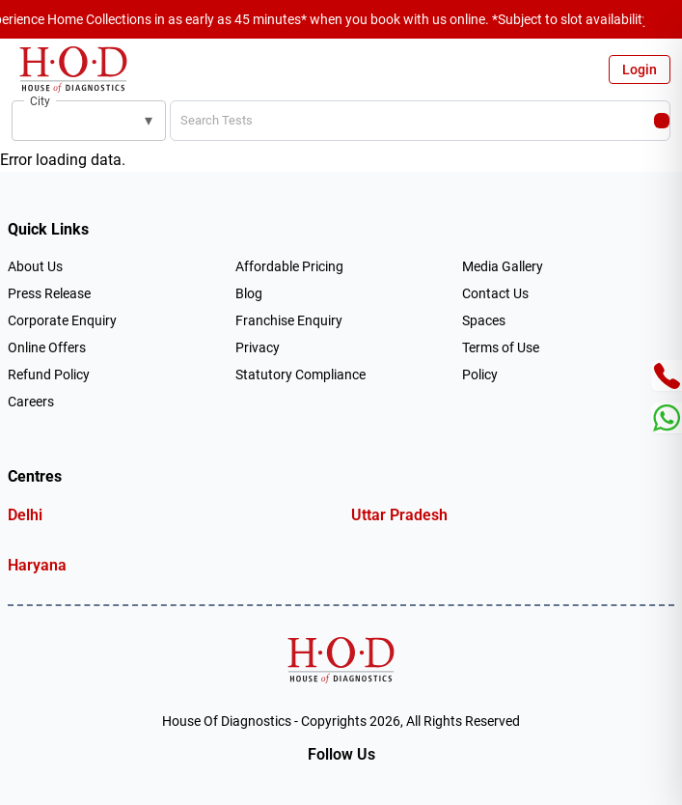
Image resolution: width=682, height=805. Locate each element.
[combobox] (75, 120)
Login (639, 69)
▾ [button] (148, 120)
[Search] (661, 120)
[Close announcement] (662, 19)
